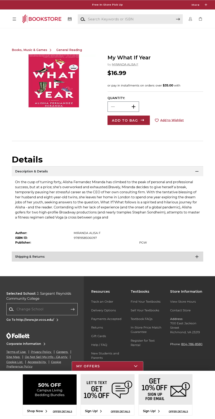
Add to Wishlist (172, 128)
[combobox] (42, 317)
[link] (200, 19)
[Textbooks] (70, 19)
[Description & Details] (107, 179)
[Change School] (42, 317)
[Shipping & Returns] (107, 264)
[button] (14, 19)
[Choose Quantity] (123, 115)
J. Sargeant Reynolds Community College (38, 304)
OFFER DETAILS (62, 411)
